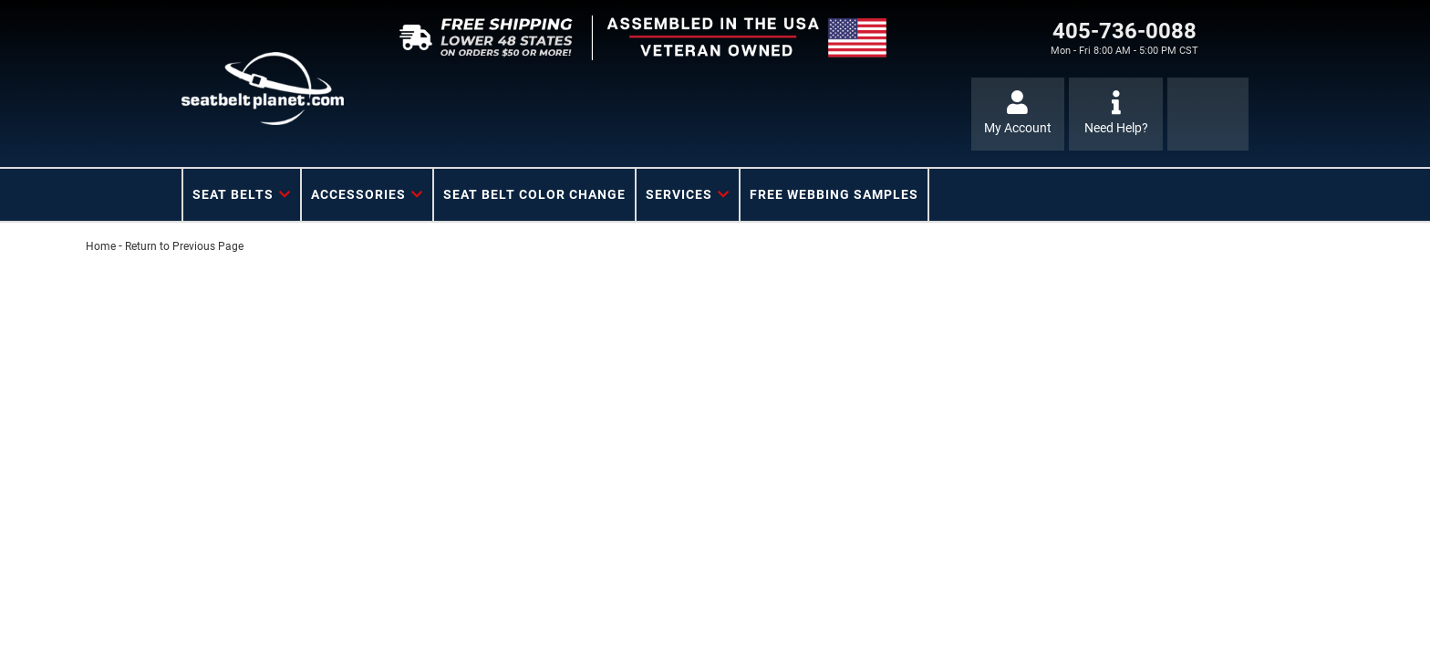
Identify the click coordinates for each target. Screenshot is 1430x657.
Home (101, 246)
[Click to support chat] (1116, 114)
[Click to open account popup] (1018, 114)
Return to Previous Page (184, 246)
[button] (241, 195)
